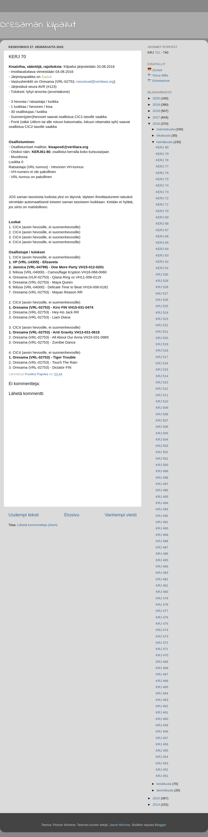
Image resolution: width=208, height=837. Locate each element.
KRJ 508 (162, 414)
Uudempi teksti (23, 514)
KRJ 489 (162, 535)
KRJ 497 (162, 484)
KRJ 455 (162, 750)
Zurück (157, 70)
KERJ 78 (162, 160)
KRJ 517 (162, 357)
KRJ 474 (162, 630)
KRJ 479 (162, 598)
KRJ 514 (162, 376)
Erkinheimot (161, 81)
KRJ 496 (162, 490)
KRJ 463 (162, 700)
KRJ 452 (162, 769)
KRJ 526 (162, 300)
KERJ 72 (162, 198)
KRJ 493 (162, 509)
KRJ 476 (162, 617)
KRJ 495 (162, 496)
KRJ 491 (162, 522)
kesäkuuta (164, 784)
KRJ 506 (162, 427)
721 (158, 52)
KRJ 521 (162, 331)
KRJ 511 (162, 395)
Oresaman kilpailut (38, 24)
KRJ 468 (162, 668)
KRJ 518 (162, 350)
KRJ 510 (162, 401)
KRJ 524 (162, 312)
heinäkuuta (164, 142)
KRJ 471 (162, 649)
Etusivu (71, 514)
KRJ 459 (162, 725)
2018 (157, 111)
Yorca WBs (160, 75)
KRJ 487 (162, 547)
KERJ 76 (162, 173)
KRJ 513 (162, 382)
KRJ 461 (162, 712)
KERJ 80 (162, 147)
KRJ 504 (162, 439)
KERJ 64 (162, 249)
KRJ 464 (162, 693)
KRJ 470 (162, 655)
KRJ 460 (162, 719)
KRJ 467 (162, 674)
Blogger (160, 825)
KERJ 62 (162, 261)
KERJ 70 (162, 211)
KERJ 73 (162, 192)
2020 (157, 98)
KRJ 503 (162, 446)
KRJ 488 (162, 541)
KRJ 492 (162, 516)
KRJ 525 (162, 306)
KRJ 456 (162, 744)
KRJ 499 (162, 471)
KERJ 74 (162, 185)
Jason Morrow (119, 825)
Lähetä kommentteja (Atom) (37, 525)
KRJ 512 (162, 388)
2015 (157, 798)
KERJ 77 (162, 166)
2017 (157, 117)
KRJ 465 (162, 687)
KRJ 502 (162, 452)
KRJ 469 (162, 662)
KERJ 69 (162, 217)
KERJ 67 (162, 230)
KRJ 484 (162, 566)
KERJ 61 (162, 268)
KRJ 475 (162, 623)
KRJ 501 (162, 458)
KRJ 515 (162, 369)
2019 (157, 104)
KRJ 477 (162, 611)
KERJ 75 (162, 179)
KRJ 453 (162, 763)
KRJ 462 (162, 706)
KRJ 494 (162, 503)
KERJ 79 (162, 154)
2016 (157, 123)
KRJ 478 (162, 604)
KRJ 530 (162, 274)
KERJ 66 (162, 236)
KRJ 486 (162, 553)
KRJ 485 (162, 560)
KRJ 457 (162, 738)
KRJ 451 (162, 776)
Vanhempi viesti (121, 514)
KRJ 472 (162, 642)
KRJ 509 (162, 407)
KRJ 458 (162, 731)
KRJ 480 (162, 592)
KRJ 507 (162, 420)
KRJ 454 (162, 757)
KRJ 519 (162, 344)
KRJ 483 (162, 572)
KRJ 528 (162, 287)
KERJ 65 (162, 242)
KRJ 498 (162, 477)
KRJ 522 (162, 325)
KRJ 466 (162, 681)
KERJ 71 (162, 204)
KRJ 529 (162, 281)
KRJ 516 (162, 363)
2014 (157, 804)
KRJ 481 (162, 585)
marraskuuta (166, 129)
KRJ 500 (162, 465)
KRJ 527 (162, 293)
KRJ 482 (162, 579)
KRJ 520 (162, 338)
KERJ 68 (162, 223)
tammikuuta (165, 790)
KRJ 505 (162, 433)
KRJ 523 (162, 319)
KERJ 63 (162, 255)
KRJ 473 (162, 636)
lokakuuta (163, 135)
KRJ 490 (162, 528)
